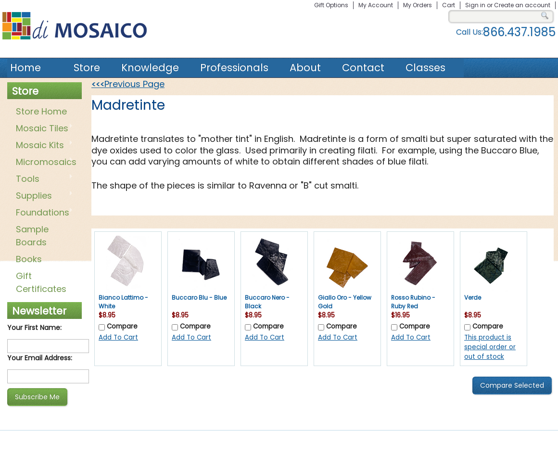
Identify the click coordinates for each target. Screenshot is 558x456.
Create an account (522, 5)
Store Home (41, 111)
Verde (472, 297)
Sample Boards (32, 235)
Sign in (475, 5)
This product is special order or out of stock (490, 347)
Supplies (42, 196)
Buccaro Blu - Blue (199, 297)
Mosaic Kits (42, 145)
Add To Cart (118, 337)
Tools (42, 179)
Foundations (42, 213)
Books (29, 259)
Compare (122, 326)
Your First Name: (34, 327)
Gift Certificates (41, 282)
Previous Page (128, 84)
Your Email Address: (39, 358)
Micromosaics (44, 162)
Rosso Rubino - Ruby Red (413, 301)
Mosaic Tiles (42, 129)
